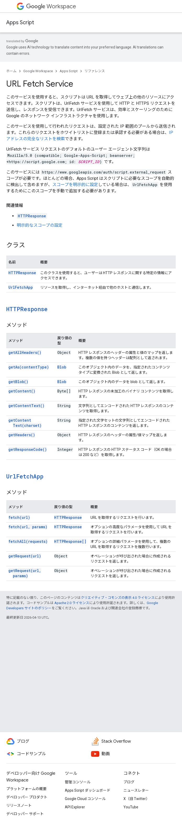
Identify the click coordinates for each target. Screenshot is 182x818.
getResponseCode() (27, 449)
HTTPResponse (32, 215)
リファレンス (94, 71)
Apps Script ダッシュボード (87, 790)
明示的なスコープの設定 (39, 225)
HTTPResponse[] (70, 541)
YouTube (130, 807)
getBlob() (18, 381)
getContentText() (26, 405)
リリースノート (19, 805)
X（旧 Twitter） (136, 799)
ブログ (128, 782)
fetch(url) (19, 517)
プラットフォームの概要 (26, 789)
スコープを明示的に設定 (75, 184)
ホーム (11, 71)
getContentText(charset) (25, 423)
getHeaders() (21, 434)
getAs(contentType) (28, 367)
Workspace (51, 6)
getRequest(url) (24, 555)
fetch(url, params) (27, 526)
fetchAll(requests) (28, 541)
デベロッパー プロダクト (26, 797)
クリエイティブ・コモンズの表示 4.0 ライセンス (118, 598)
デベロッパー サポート (25, 814)
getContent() (21, 391)
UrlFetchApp (20, 287)
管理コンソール (77, 782)
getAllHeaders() (24, 352)
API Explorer (75, 807)
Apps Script (20, 22)
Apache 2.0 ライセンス (71, 603)
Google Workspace (38, 71)
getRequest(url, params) (24, 573)
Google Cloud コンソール (85, 799)
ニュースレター (136, 790)
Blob (61, 367)
